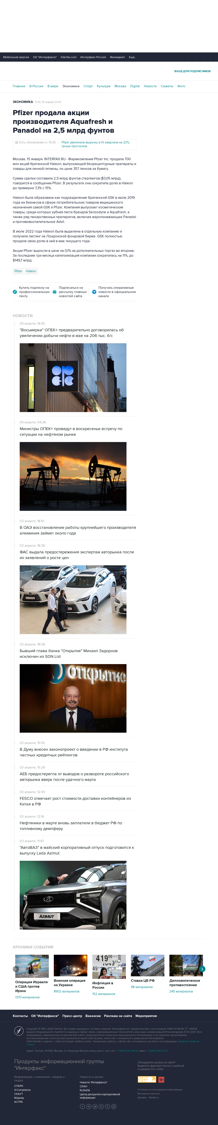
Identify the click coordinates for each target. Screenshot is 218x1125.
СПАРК (18, 1086)
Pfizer (18, 271)
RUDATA (85, 1090)
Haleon (31, 271)
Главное (19, 86)
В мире (53, 86)
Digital (135, 86)
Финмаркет (117, 57)
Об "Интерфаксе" (45, 57)
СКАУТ (18, 1094)
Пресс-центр (72, 1016)
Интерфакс (109, 71)
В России (36, 86)
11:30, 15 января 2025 (48, 102)
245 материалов (181, 991)
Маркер (19, 1098)
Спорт (88, 86)
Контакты (20, 1016)
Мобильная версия (16, 57)
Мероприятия (146, 1016)
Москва (120, 86)
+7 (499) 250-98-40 (127, 1050)
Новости (150, 86)
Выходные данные (149, 1093)
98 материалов (142, 987)
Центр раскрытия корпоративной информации (100, 1096)
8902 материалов (66, 991)
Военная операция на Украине (69, 983)
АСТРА (18, 1102)
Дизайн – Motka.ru (148, 1097)
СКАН (83, 1086)
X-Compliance (22, 1090)
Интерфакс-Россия (93, 57)
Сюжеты (167, 86)
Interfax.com (68, 57)
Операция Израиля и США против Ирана (31, 986)
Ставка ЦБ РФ (143, 981)
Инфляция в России (102, 985)
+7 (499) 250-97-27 (157, 1050)
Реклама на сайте (118, 1016)
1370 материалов (27, 997)
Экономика (70, 86)
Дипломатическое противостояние (184, 983)
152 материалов (103, 994)
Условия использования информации (160, 1089)
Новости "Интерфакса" (93, 1082)
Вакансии (93, 1016)
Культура (103, 86)
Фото (181, 86)
